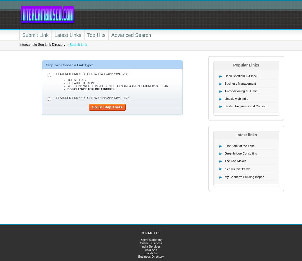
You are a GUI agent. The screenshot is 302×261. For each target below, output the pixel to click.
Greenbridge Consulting (241, 153)
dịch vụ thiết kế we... (239, 169)
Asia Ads (151, 249)
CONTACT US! (151, 233)
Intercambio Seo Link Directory (42, 45)
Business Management (240, 83)
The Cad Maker (235, 161)
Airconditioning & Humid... (242, 91)
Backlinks (150, 253)
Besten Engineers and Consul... (246, 106)
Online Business (151, 243)
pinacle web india (236, 98)
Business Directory (151, 256)
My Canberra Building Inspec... (246, 177)
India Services (151, 246)
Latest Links (68, 35)
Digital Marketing (151, 239)
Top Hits (96, 35)
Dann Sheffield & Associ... (242, 76)
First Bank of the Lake (240, 146)
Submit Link (35, 35)
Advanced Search (131, 35)
